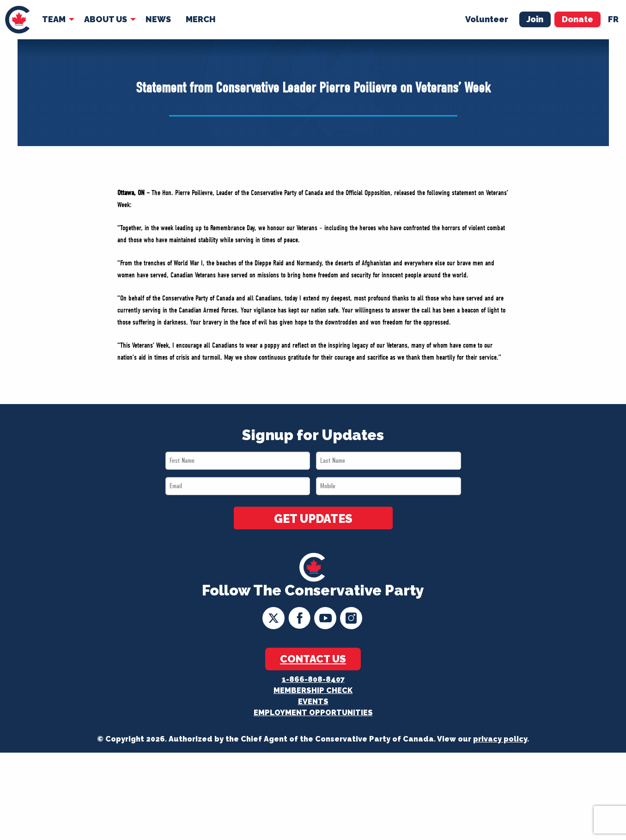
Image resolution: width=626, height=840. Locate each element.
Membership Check (313, 690)
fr (613, 19)
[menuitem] (17, 19)
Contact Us (313, 659)
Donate (577, 19)
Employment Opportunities (313, 712)
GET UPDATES (313, 519)
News (158, 19)
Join (535, 19)
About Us (105, 19)
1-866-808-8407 (313, 679)
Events (313, 701)
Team (54, 19)
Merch (201, 19)
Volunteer (486, 19)
